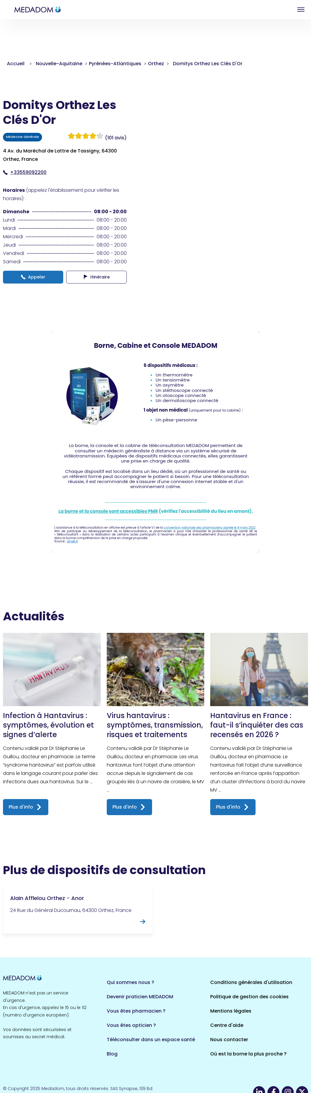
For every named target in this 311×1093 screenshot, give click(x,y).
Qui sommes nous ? (130, 982)
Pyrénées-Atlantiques (115, 63)
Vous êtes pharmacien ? (136, 1011)
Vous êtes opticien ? (131, 1025)
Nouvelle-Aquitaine (59, 63)
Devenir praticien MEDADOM (140, 996)
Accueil (15, 63)
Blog (112, 1053)
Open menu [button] (300, 10)
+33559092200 (25, 172)
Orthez (156, 63)
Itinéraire (96, 277)
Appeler (33, 277)
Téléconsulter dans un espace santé (151, 1039)
